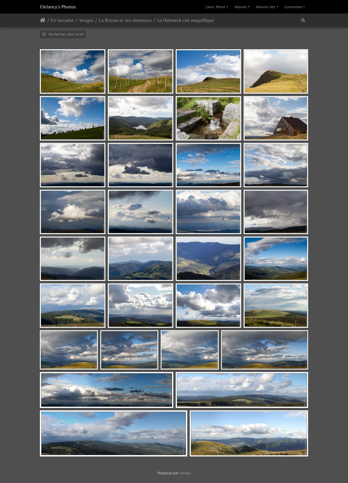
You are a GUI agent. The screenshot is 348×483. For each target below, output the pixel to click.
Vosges (86, 20)
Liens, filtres (215, 6)
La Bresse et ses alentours (125, 20)
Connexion (293, 6)
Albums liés (265, 6)
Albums (240, 6)
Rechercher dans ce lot (63, 34)
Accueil (42, 20)
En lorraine (62, 20)
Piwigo (185, 472)
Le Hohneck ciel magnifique (185, 20)
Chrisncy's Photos (58, 7)
